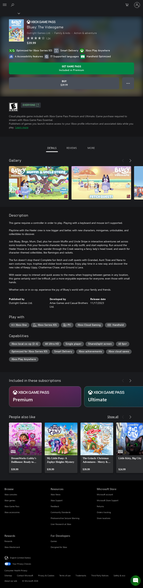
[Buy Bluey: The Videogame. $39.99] (64, 83)
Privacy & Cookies (46, 575)
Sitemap (8, 575)
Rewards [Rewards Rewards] (8, 541)
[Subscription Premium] (45, 396)
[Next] (130, 160)
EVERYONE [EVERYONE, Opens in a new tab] (31, 105)
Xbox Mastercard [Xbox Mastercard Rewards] (12, 547)
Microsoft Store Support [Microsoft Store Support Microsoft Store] (107, 500)
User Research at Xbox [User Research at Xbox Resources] (61, 524)
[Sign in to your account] (137, 5)
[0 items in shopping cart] (128, 5)
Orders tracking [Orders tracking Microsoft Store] (104, 512)
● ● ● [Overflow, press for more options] (128, 83)
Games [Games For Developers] (54, 541)
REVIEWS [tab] (71, 148)
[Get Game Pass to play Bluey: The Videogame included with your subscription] (71, 68)
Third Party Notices (100, 575)
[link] (25, 448)
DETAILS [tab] (51, 148)
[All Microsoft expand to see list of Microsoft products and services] (4, 5)
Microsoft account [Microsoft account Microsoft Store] (105, 494)
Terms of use (65, 575)
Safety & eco (119, 575)
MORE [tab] (91, 148)
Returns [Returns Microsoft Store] (100, 506)
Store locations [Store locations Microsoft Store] (103, 518)
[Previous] (123, 160)
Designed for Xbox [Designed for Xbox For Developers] (59, 547)
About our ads (10, 581)
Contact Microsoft (25, 575)
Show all (112, 417)
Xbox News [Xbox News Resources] (56, 494)
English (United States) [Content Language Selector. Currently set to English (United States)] (20, 557)
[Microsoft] (71, 3)
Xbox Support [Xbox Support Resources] (57, 500)
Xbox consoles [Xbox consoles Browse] (10, 494)
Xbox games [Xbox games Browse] (9, 500)
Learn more (21, 127)
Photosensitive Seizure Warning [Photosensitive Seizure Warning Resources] (65, 518)
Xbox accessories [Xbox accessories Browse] (12, 512)
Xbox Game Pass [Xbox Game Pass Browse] (11, 506)
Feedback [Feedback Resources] (55, 506)
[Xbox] (10, 13)
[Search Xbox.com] (13, 5)
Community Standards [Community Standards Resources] (61, 512)
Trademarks (81, 575)
